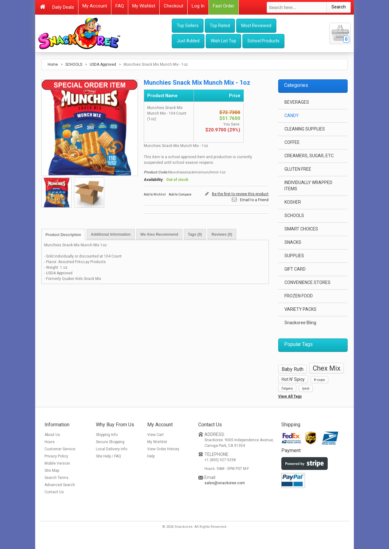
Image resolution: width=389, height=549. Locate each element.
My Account (94, 6)
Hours (50, 442)
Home (53, 64)
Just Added (188, 40)
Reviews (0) (222, 234)
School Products (263, 40)
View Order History (163, 449)
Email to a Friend (254, 200)
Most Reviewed (256, 25)
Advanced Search (60, 485)
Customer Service (60, 449)
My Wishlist (143, 6)
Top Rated (220, 25)
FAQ (119, 6)
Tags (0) (195, 234)
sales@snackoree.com (224, 483)
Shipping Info (107, 435)
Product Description (63, 235)
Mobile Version (57, 463)
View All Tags (290, 396)
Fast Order (223, 6)
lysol (305, 388)
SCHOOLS (74, 64)
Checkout (173, 6)
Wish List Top (223, 40)
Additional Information (111, 234)
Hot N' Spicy (293, 379)
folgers (287, 388)
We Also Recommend (159, 234)
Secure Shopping (110, 442)
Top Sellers (188, 25)
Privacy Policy (56, 456)
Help (151, 456)
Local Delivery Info (111, 449)
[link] (301, 505)
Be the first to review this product (240, 194)
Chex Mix (326, 368)
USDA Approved (103, 64)
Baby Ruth (292, 369)
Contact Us (54, 492)
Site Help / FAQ (108, 456)
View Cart (155, 435)
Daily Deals (63, 7)
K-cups (319, 380)
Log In (198, 6)
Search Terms (56, 478)
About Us (52, 435)
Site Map (52, 470)
